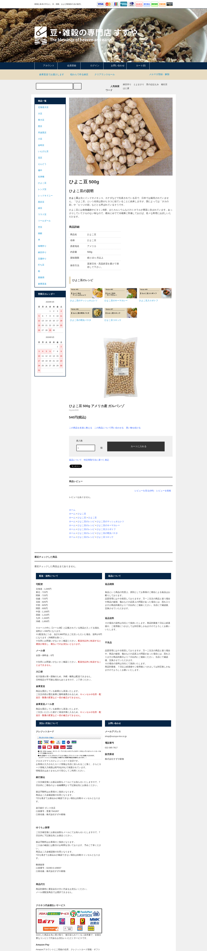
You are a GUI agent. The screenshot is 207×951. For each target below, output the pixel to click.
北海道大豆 (43, 107)
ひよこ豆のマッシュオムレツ (110, 521)
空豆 (40, 227)
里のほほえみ (152, 84)
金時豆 (41, 145)
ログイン (92, 65)
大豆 (40, 114)
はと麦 (126, 88)
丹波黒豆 (42, 132)
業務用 (41, 277)
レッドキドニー (45, 196)
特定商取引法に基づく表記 (96, 460)
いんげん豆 (43, 151)
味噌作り (42, 246)
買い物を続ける (133, 428)
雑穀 (40, 233)
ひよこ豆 (82, 514)
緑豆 (40, 208)
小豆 (40, 139)
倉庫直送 (42, 284)
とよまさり (139, 84)
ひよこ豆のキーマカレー (108, 525)
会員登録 (69, 65)
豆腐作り (42, 259)
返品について (75, 460)
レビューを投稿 (163, 490)
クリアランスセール (103, 74)
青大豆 (41, 120)
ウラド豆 (42, 214)
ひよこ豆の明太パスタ (107, 533)
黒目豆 (41, 202)
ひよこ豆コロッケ (105, 537)
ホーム (72, 510)
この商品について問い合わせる (109, 428)
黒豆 (40, 126)
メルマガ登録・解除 (159, 74)
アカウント (46, 65)
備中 (40, 170)
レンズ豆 (42, 189)
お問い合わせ (115, 65)
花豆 (40, 158)
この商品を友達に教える (80, 428)
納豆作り (127, 84)
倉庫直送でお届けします (49, 74)
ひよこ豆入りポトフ (106, 529)
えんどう (42, 164)
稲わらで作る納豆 (77, 74)
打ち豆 (41, 265)
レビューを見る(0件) (144, 490)
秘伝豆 (164, 84)
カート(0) (138, 65)
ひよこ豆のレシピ (86, 521)
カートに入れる (136, 446)
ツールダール (44, 221)
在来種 (41, 177)
